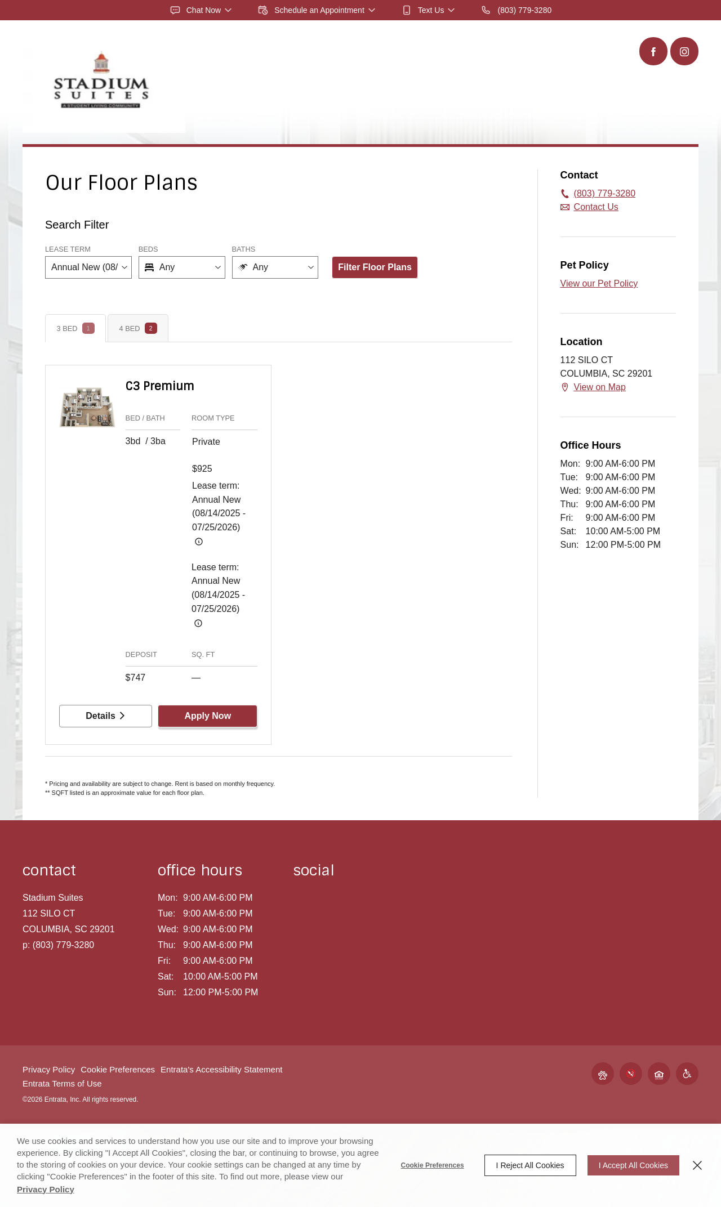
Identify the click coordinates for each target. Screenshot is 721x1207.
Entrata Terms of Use (62, 1083)
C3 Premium (160, 386)
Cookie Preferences (432, 1165)
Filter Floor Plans (375, 267)
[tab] (75, 328)
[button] (202, 10)
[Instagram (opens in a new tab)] (684, 51)
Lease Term (68, 249)
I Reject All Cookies (530, 1165)
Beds (148, 249)
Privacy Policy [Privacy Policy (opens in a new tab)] (45, 1189)
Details (105, 716)
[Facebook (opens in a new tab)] (653, 51)
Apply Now (207, 716)
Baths (244, 249)
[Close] (697, 1165)
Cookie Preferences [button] (118, 1069)
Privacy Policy (49, 1069)
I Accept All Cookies (633, 1165)
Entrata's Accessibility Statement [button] (221, 1069)
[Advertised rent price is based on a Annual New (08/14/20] (199, 541)
